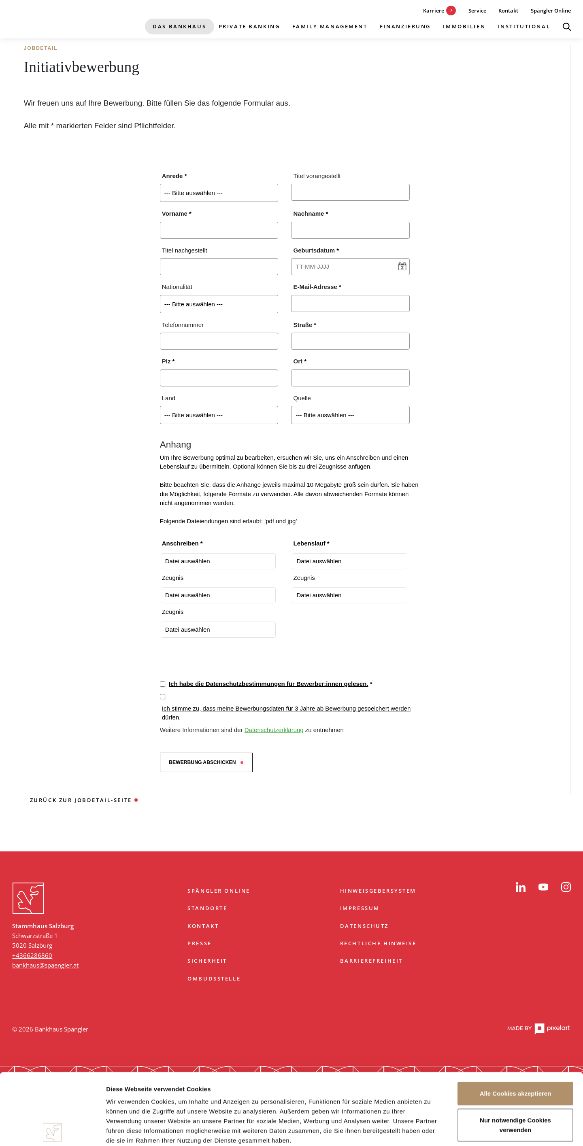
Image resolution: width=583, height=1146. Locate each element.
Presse (199, 943)
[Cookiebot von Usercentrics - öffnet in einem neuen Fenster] (52, 1130)
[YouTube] (543, 887)
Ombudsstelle (213, 978)
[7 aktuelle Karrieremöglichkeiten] (433, 10)
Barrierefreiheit (371, 960)
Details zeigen (430, 1130)
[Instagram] (566, 887)
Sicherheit (207, 960)
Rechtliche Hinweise (378, 943)
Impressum (360, 908)
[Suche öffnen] (567, 27)
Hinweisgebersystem (378, 890)
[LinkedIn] (521, 887)
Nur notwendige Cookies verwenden (515, 1053)
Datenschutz (364, 926)
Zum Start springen (291, 861)
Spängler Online (218, 890)
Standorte (207, 908)
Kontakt (203, 926)
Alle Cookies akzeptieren (515, 1022)
